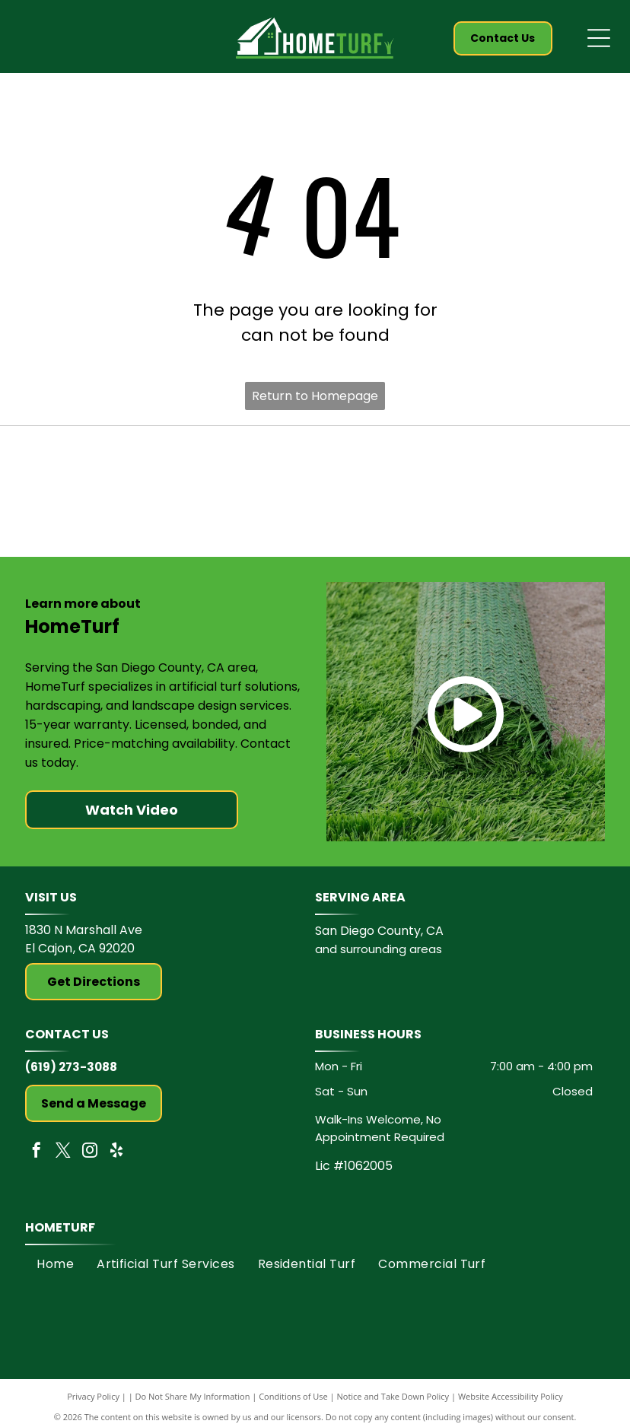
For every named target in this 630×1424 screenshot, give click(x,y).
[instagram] (89, 1159)
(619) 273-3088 (71, 1074)
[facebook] (36, 1159)
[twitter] (63, 1159)
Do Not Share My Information (192, 1404)
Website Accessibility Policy (510, 1404)
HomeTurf (60, 1235)
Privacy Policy (93, 1404)
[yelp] (116, 1159)
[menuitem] (55, 1272)
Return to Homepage (315, 396)
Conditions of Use (293, 1404)
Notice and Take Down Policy (393, 1404)
